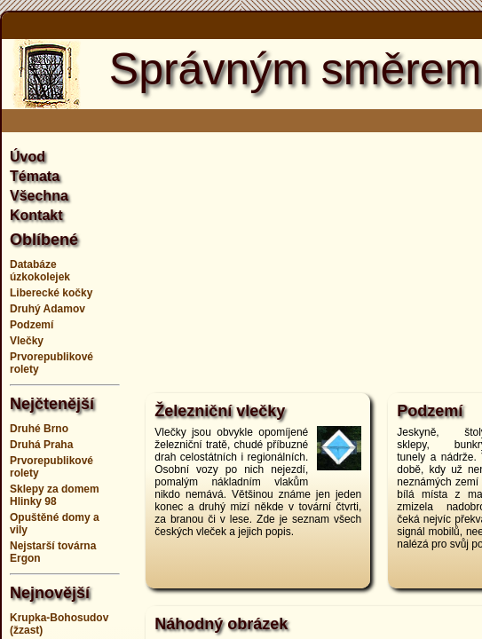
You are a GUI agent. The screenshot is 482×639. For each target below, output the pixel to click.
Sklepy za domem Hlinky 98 (54, 495)
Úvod (27, 156)
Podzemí (31, 325)
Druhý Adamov (47, 309)
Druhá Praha (41, 444)
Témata (34, 176)
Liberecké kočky (51, 293)
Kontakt (36, 215)
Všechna (39, 195)
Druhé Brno (39, 428)
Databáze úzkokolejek (40, 270)
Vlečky (26, 341)
